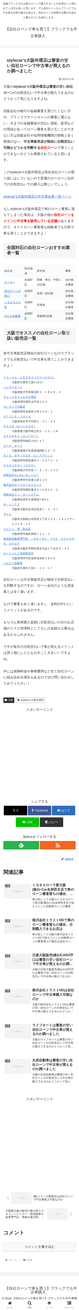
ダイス (7, 514)
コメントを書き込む (39, 1246)
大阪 (9, 700)
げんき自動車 (12, 316)
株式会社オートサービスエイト (22, 484)
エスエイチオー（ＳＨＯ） (19, 465)
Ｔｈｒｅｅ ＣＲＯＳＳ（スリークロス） (29, 377)
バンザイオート (13, 387)
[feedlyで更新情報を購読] (21, 845)
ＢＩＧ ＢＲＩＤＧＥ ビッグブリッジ (28, 455)
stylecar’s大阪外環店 (30, 700)
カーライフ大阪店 (14, 406)
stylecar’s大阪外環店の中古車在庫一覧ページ (37, 196)
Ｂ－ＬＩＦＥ (11, 504)
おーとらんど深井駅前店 (18, 553)
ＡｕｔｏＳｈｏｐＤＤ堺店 (19, 397)
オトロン (9, 282)
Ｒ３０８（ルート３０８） (19, 426)
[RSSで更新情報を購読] (58, 845)
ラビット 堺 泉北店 (17, 529)
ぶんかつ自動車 (13, 563)
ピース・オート (13, 445)
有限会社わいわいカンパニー (21, 475)
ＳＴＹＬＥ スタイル (17, 416)
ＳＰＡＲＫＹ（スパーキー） (21, 436)
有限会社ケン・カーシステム (21, 494)
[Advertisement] (39, 753)
